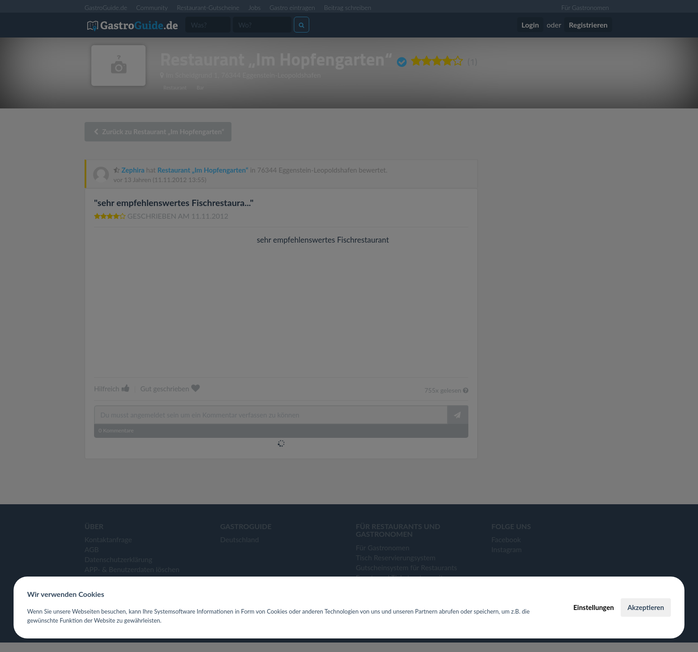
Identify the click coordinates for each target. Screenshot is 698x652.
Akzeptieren (645, 607)
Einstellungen (593, 607)
